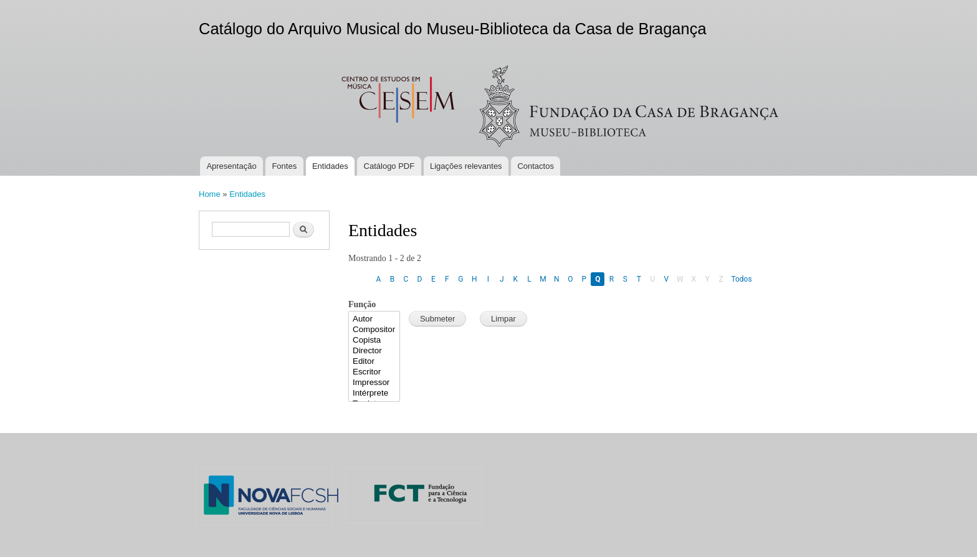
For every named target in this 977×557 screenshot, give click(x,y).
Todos (741, 279)
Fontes (284, 166)
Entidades (330, 166)
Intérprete (374, 393)
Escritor (374, 372)
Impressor (374, 383)
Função (362, 304)
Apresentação (231, 166)
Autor (374, 319)
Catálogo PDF (389, 166)
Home (210, 194)
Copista (374, 340)
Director (374, 351)
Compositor (374, 330)
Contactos (535, 166)
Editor (374, 361)
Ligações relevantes (466, 166)
